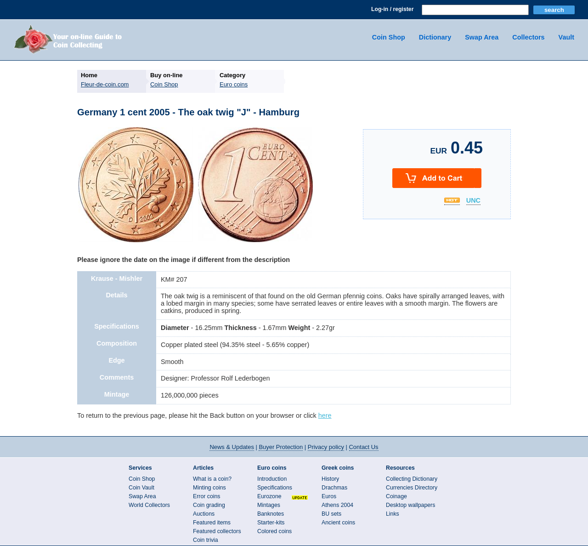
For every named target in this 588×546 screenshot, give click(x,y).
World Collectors (149, 505)
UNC (473, 201)
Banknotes (270, 514)
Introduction (272, 479)
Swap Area (481, 37)
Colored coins (274, 531)
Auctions (204, 514)
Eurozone (269, 496)
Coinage (396, 496)
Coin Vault (141, 487)
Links (392, 514)
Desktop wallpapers (410, 505)
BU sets (331, 514)
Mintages (268, 505)
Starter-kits (270, 522)
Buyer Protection (281, 447)
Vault (566, 37)
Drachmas (334, 487)
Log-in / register (392, 9)
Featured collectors (217, 531)
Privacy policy (326, 447)
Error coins (206, 496)
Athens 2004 (337, 505)
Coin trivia (205, 540)
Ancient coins (338, 522)
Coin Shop (388, 37)
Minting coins (209, 487)
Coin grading (209, 505)
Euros (329, 496)
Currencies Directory (411, 487)
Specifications (274, 487)
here (325, 415)
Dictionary (435, 37)
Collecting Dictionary (411, 479)
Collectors (528, 37)
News (231, 447)
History (330, 479)
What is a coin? (212, 479)
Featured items (212, 522)
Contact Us (364, 447)
